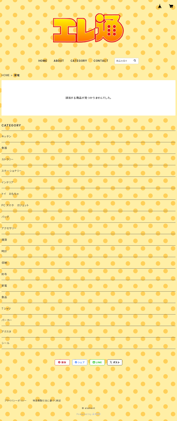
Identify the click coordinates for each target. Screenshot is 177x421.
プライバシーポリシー (16, 400)
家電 (4, 285)
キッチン (6, 136)
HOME (42, 60)
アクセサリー (9, 228)
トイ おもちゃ (10, 193)
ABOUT (59, 60)
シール (5, 343)
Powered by (89, 414)
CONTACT (100, 60)
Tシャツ (6, 308)
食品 (4, 297)
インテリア (8, 182)
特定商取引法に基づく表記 (47, 400)
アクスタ (6, 331)
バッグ (5, 216)
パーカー (7, 320)
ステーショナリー (12, 170)
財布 (4, 274)
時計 (4, 251)
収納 (4, 262)
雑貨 (4, 239)
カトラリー (8, 159)
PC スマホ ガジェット (15, 205)
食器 (4, 147)
